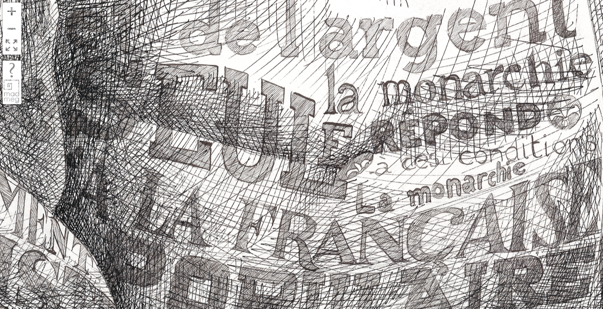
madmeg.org (11, 91)
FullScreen (11, 46)
